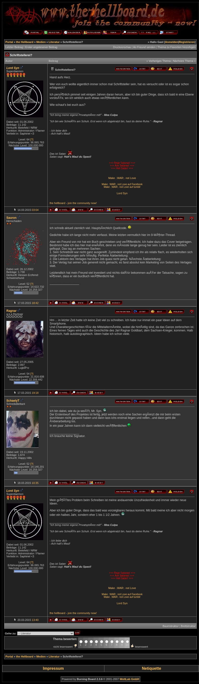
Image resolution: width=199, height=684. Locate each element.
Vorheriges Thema (160, 60)
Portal (9, 42)
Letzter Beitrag (14, 47)
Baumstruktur (171, 626)
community (83, 203)
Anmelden (171, 42)
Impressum (53, 668)
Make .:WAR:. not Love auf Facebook (122, 184)
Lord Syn (122, 193)
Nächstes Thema (183, 60)
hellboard (59, 203)
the (51, 203)
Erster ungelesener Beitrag (41, 47)
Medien (41, 42)
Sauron (11, 217)
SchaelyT (12, 400)
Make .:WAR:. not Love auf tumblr (122, 187)
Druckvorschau (122, 47)
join (70, 203)
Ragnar (11, 311)
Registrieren (187, 42)
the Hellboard (24, 42)
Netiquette (151, 668)
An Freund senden (144, 47)
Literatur (54, 42)
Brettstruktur (188, 626)
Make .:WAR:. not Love (122, 178)
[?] (31, 139)
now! (94, 203)
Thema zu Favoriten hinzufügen (176, 47)
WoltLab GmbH (129, 679)
